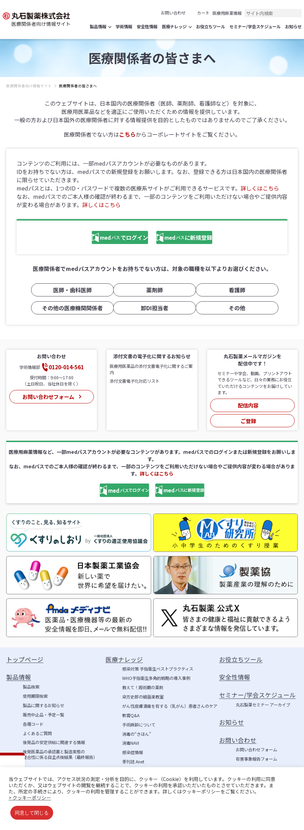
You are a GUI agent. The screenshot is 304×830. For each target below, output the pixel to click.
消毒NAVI (130, 738)
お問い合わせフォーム (47, 394)
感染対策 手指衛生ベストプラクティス (157, 664)
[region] (152, 91)
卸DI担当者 (152, 308)
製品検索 (31, 682)
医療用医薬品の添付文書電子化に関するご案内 (151, 369)
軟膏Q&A (130, 710)
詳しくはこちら (260, 188)
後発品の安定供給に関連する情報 (54, 738)
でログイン (102, 238)
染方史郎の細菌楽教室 (143, 692)
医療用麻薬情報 (227, 13)
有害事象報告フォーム (256, 754)
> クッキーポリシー (30, 797)
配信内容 (248, 403)
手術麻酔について (138, 720)
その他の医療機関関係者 (69, 308)
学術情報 (130, 766)
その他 (234, 308)
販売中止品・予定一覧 (43, 710)
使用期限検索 (35, 691)
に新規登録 (190, 238)
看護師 (234, 290)
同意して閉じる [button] (32, 813)
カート (203, 13)
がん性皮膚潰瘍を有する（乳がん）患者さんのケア (169, 701)
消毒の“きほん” (136, 729)
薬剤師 (152, 290)
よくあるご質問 (37, 728)
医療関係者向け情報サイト (29, 85)
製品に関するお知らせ (43, 701)
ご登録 (248, 415)
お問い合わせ (173, 13)
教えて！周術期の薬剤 (142, 683)
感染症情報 (132, 748)
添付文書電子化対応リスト (134, 381)
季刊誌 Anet (133, 757)
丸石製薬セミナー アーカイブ (263, 700)
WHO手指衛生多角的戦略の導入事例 (156, 673)
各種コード (33, 719)
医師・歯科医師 (69, 290)
